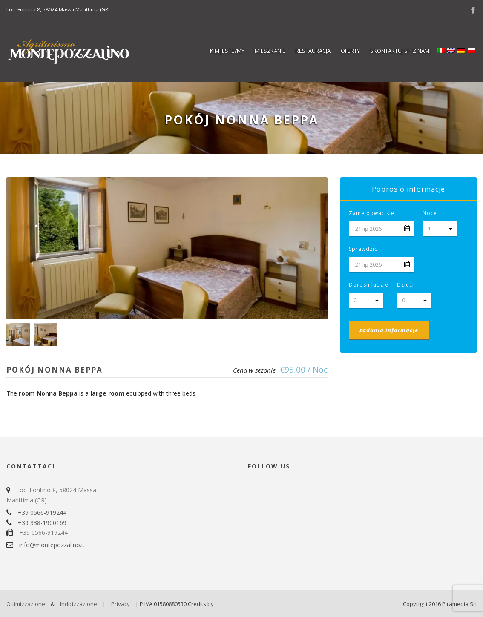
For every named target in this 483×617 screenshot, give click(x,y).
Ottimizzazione (25, 604)
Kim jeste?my (227, 51)
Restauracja (313, 51)
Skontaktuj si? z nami (400, 51)
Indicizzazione (78, 604)
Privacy (120, 604)
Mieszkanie (270, 51)
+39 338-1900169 (42, 523)
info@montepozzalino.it (52, 545)
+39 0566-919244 (42, 512)
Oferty (350, 51)
